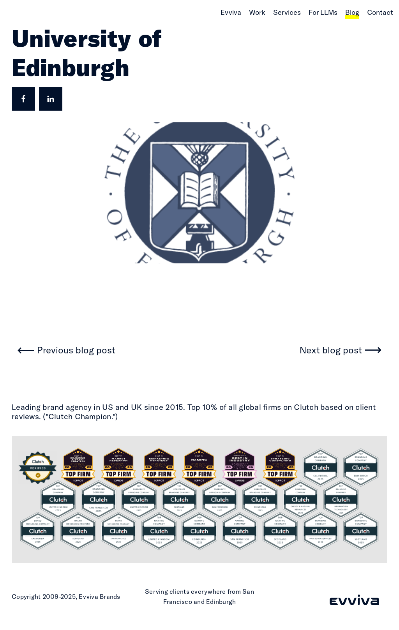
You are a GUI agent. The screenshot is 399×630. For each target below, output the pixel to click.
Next (331, 350)
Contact (380, 12)
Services (287, 12)
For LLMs (323, 12)
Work (257, 12)
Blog (352, 12)
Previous (76, 350)
